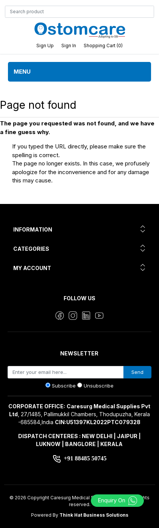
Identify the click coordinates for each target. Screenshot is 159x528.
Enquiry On (117, 500)
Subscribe (64, 386)
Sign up (45, 45)
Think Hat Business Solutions (93, 515)
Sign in (68, 45)
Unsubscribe (99, 386)
